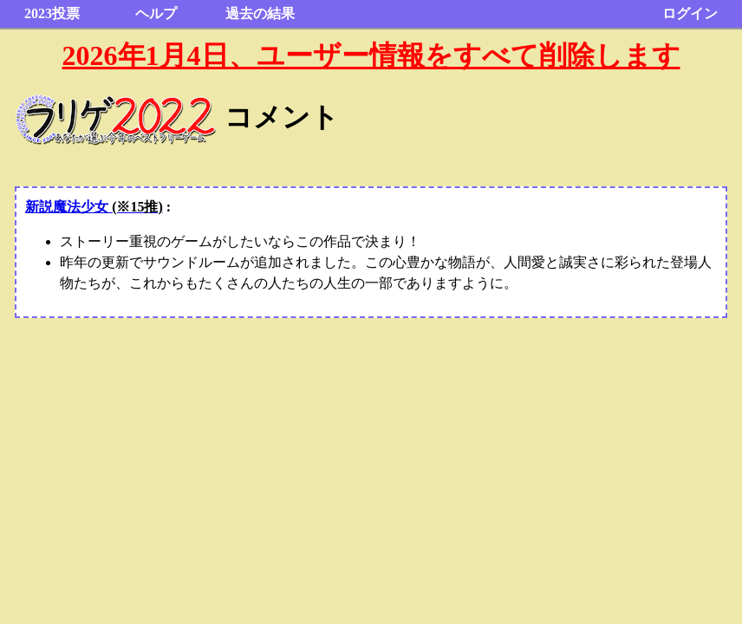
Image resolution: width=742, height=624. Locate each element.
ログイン (690, 13)
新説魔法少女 (94, 206)
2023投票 (52, 13)
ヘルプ (156, 13)
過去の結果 (260, 13)
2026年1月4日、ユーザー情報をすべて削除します (371, 55)
